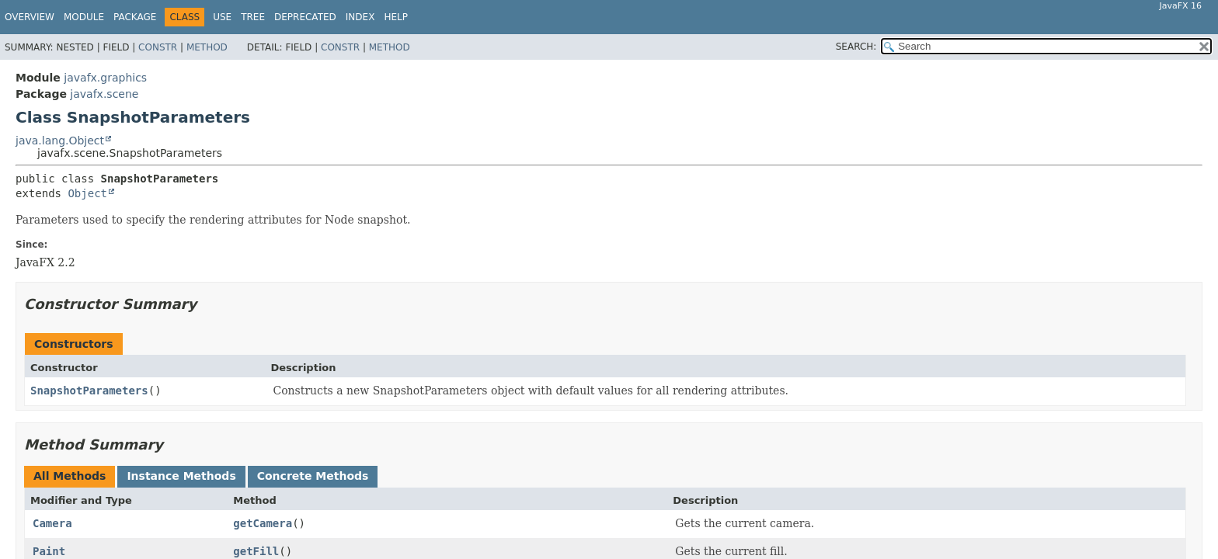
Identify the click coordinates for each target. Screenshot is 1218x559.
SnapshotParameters (89, 390)
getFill (256, 551)
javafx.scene (104, 94)
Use (222, 17)
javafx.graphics (105, 77)
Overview (29, 17)
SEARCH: (856, 46)
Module (84, 17)
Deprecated (305, 17)
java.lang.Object (60, 140)
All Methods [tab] (69, 476)
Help (396, 17)
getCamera (262, 523)
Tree (253, 17)
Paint (49, 551)
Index (360, 17)
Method (207, 47)
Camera (52, 523)
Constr (157, 47)
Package (134, 17)
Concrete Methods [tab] (313, 476)
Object (87, 193)
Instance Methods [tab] (181, 476)
